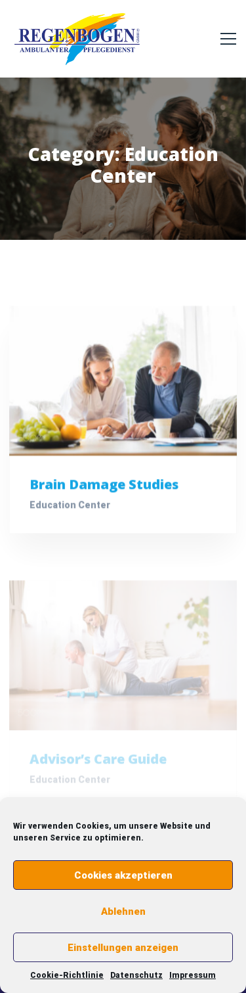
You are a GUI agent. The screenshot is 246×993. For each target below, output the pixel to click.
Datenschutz (136, 975)
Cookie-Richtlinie (67, 975)
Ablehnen (123, 911)
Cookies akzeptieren (123, 875)
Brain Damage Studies (104, 485)
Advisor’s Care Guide (98, 762)
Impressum (192, 975)
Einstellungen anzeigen (123, 948)
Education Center (70, 506)
